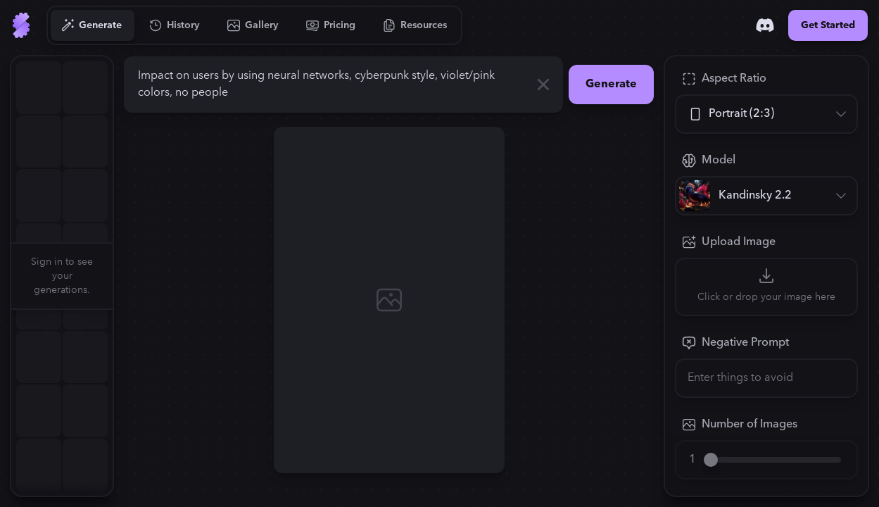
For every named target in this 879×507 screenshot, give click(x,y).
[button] (121, 276)
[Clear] (543, 84)
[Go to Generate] (92, 25)
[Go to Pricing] (331, 25)
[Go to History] (175, 25)
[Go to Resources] (415, 25)
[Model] (766, 195)
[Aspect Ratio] (766, 114)
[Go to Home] (21, 25)
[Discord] (765, 25)
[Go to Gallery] (253, 25)
